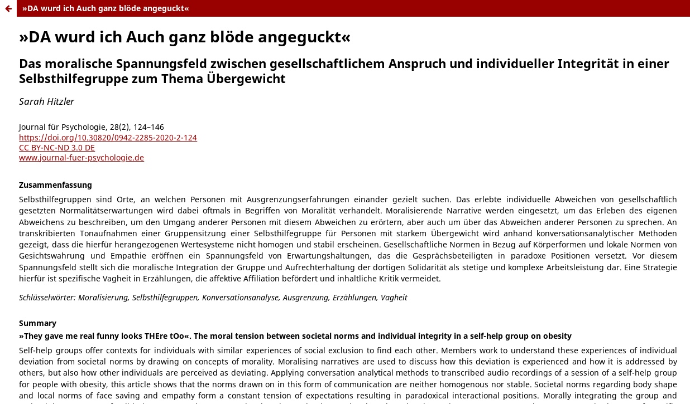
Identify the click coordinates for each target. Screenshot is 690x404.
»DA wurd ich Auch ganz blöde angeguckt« (105, 8)
